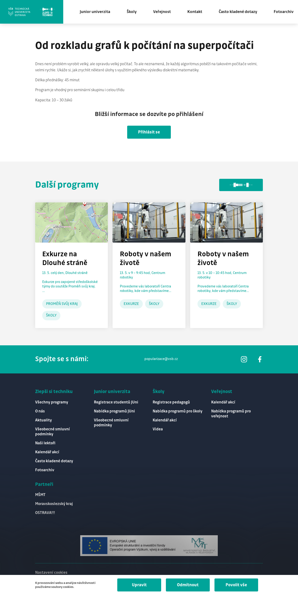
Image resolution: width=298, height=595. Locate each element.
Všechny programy (51, 402)
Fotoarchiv (284, 12)
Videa (158, 429)
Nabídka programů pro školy (177, 411)
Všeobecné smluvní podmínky (52, 431)
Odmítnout (188, 585)
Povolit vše (236, 585)
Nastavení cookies (51, 573)
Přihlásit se (149, 132)
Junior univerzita (95, 12)
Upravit (139, 585)
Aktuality (43, 420)
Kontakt (194, 12)
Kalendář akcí (47, 452)
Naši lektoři (45, 443)
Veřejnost (162, 12)
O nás (40, 411)
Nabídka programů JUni (114, 411)
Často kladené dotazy (238, 12)
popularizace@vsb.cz (161, 359)
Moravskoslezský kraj (54, 504)
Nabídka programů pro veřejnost (231, 413)
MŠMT (40, 495)
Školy (132, 12)
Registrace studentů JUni (116, 402)
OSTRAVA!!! (45, 513)
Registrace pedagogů (171, 402)
